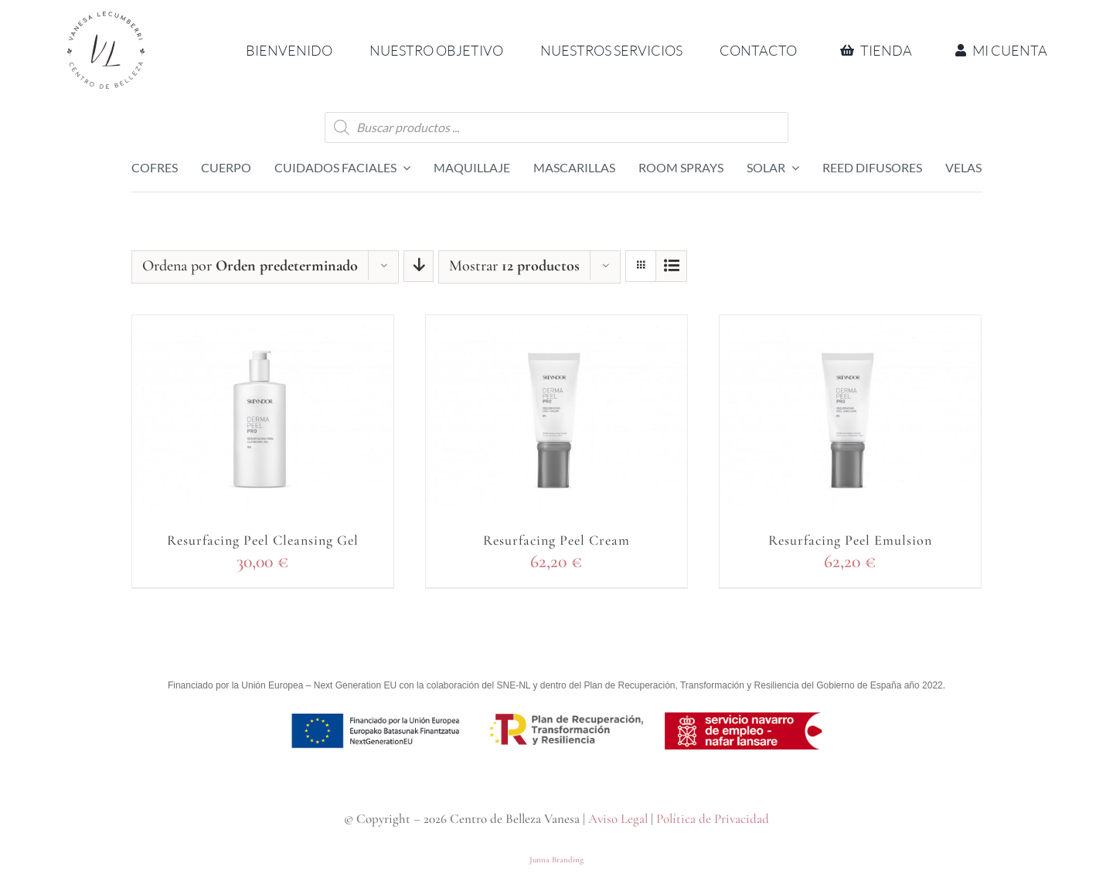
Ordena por (250, 266)
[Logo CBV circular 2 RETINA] (106, 20)
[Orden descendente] (418, 266)
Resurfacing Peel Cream (556, 540)
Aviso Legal (618, 819)
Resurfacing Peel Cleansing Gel (263, 540)
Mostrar (514, 266)
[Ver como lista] (671, 266)
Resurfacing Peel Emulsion (850, 540)
